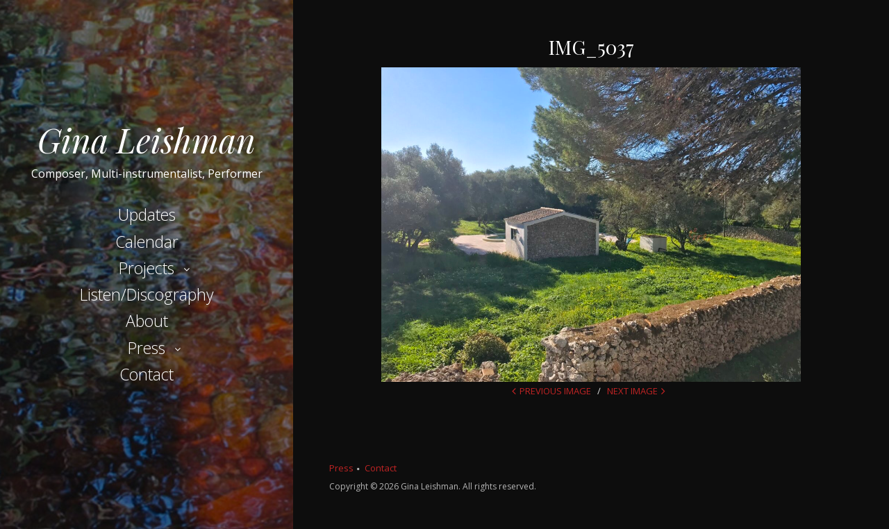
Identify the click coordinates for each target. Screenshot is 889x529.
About (147, 321)
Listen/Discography (147, 294)
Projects (146, 268)
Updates (147, 214)
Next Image (632, 391)
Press (146, 348)
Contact (146, 374)
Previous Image (555, 391)
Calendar (146, 241)
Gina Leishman (147, 139)
